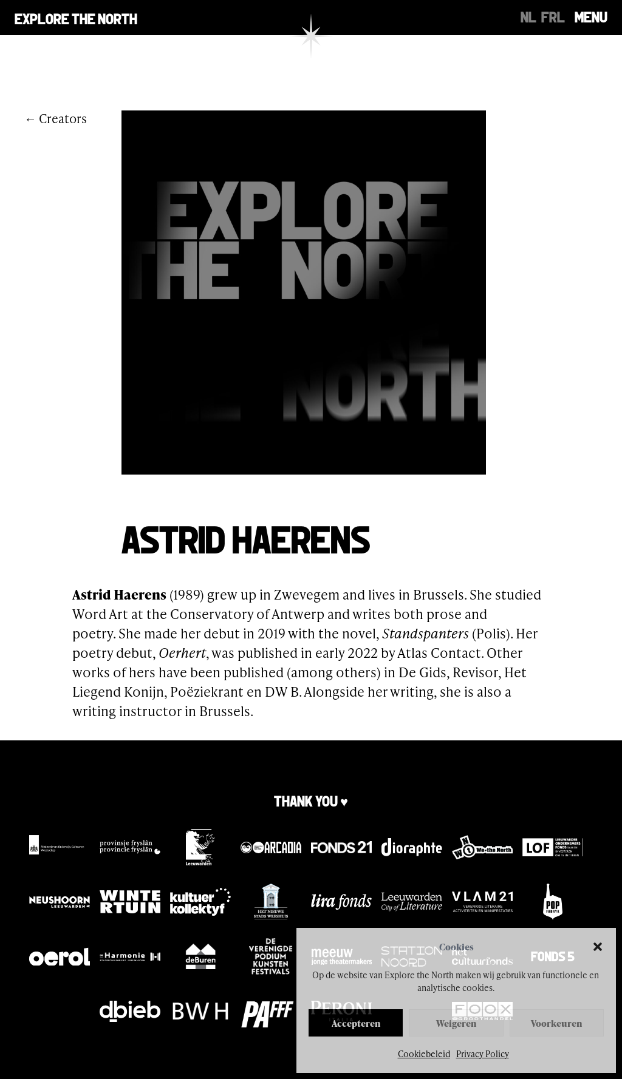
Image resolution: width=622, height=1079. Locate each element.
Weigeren (456, 1023)
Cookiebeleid (424, 1054)
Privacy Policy (482, 1054)
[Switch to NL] (528, 15)
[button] (598, 947)
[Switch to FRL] (553, 15)
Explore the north (76, 17)
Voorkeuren (556, 1023)
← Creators (55, 118)
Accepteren (356, 1023)
